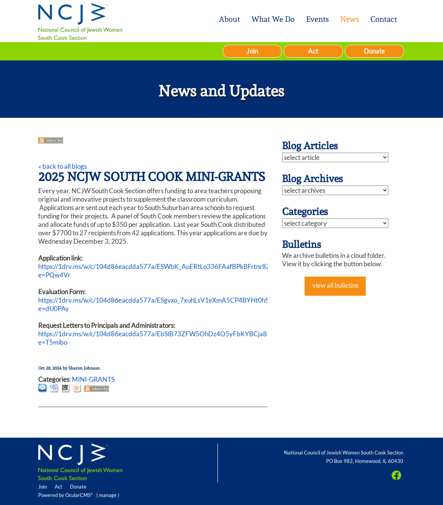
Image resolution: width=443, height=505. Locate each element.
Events (317, 19)
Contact (383, 19)
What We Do (273, 19)
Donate (374, 51)
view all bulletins (335, 285)
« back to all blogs (62, 166)
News (349, 19)
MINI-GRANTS (93, 379)
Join (252, 51)
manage (108, 495)
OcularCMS (79, 495)
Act (313, 51)
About (229, 19)
